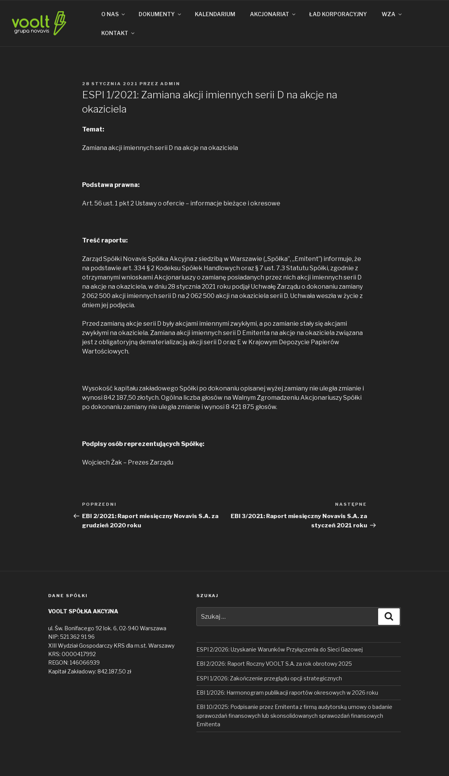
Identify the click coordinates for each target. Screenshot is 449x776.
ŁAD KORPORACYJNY (338, 14)
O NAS (113, 14)
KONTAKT (118, 33)
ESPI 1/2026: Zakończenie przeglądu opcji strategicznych (269, 678)
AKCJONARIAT (273, 14)
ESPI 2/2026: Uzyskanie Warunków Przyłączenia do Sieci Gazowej (279, 649)
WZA (392, 14)
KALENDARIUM (215, 14)
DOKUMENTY (160, 14)
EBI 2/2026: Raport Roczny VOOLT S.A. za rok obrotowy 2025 (274, 663)
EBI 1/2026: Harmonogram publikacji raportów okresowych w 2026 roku (287, 692)
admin (170, 83)
